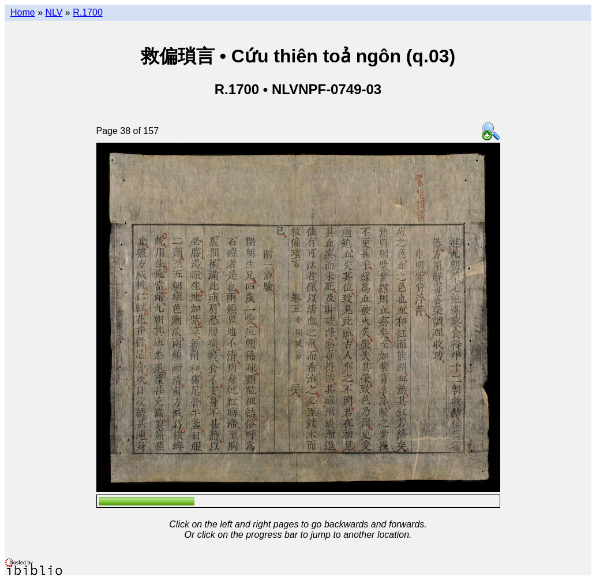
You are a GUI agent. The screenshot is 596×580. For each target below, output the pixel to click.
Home (22, 12)
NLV (53, 12)
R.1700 (88, 12)
